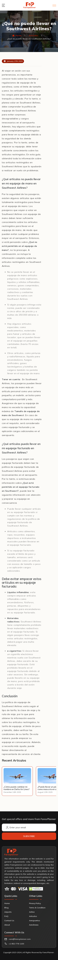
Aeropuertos (34, 920)
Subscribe (29, 836)
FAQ (6, 916)
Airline (31, 912)
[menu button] (4, 5)
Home (17, 35)
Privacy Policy (35, 903)
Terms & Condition (37, 907)
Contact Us (9, 920)
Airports (8, 912)
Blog (6, 907)
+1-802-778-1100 (16, 944)
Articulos (33, 35)
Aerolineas (34, 925)
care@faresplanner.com (20, 939)
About (7, 925)
